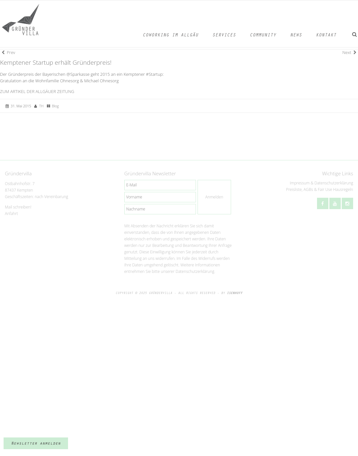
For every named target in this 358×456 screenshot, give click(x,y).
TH (41, 105)
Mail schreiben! (18, 207)
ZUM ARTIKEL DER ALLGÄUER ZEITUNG (37, 91)
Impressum (300, 183)
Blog (55, 105)
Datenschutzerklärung (333, 183)
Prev (8, 52)
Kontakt (326, 35)
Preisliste (294, 189)
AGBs (308, 189)
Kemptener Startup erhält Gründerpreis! (56, 62)
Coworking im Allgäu (170, 35)
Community (263, 35)
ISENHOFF (234, 293)
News (296, 35)
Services (224, 35)
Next (349, 52)
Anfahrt (11, 213)
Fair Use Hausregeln (335, 189)
